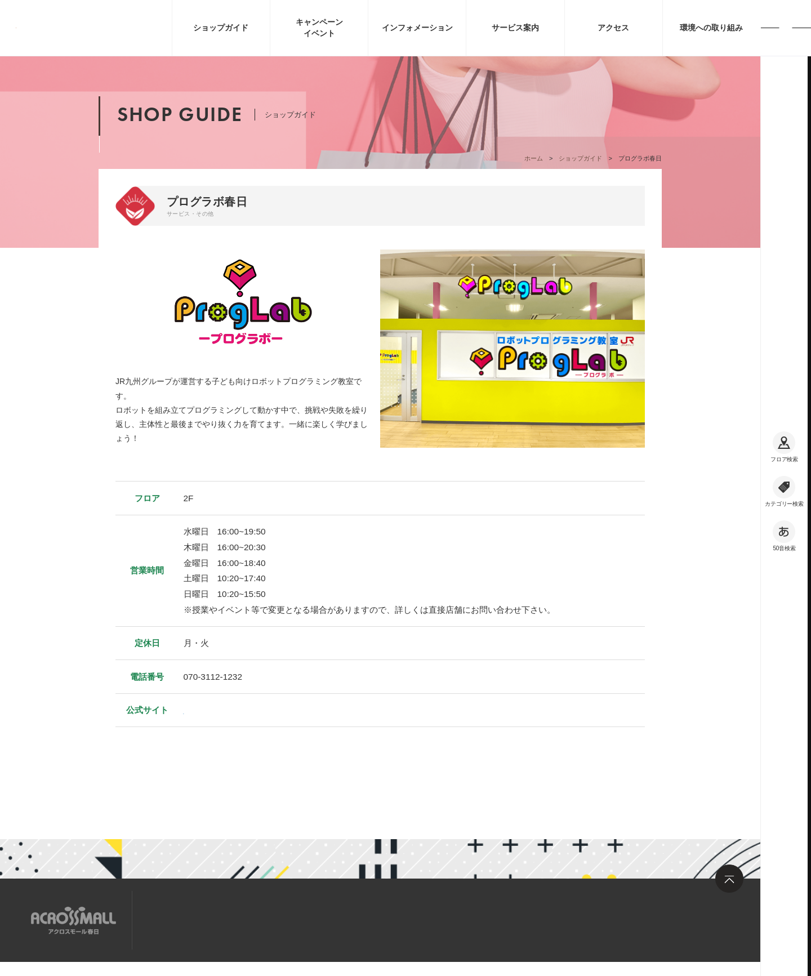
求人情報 (238, 919)
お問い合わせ (301, 919)
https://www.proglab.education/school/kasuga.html (280, 710)
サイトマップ (176, 919)
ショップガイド (580, 158)
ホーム (533, 158)
